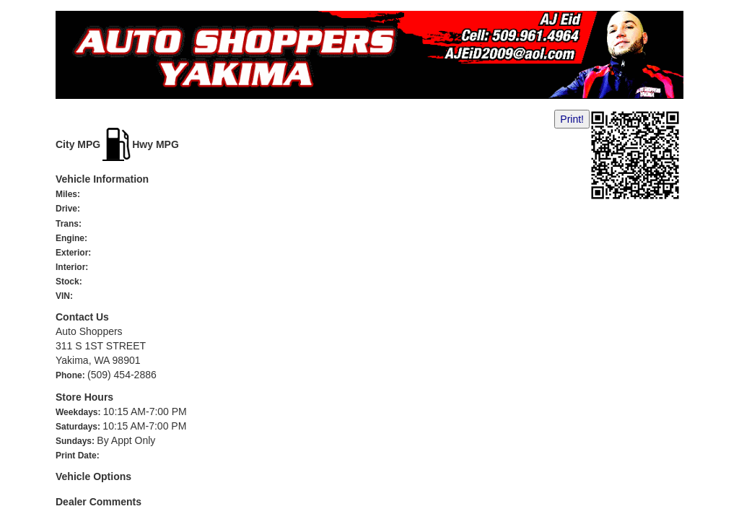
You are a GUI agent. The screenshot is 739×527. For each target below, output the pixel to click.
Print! (572, 119)
